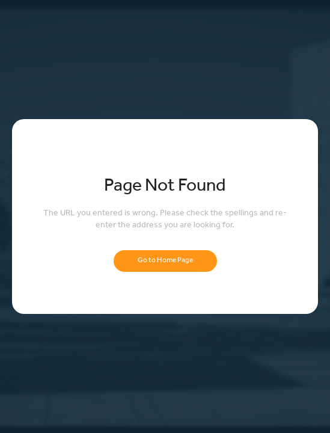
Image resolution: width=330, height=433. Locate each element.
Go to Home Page (165, 261)
